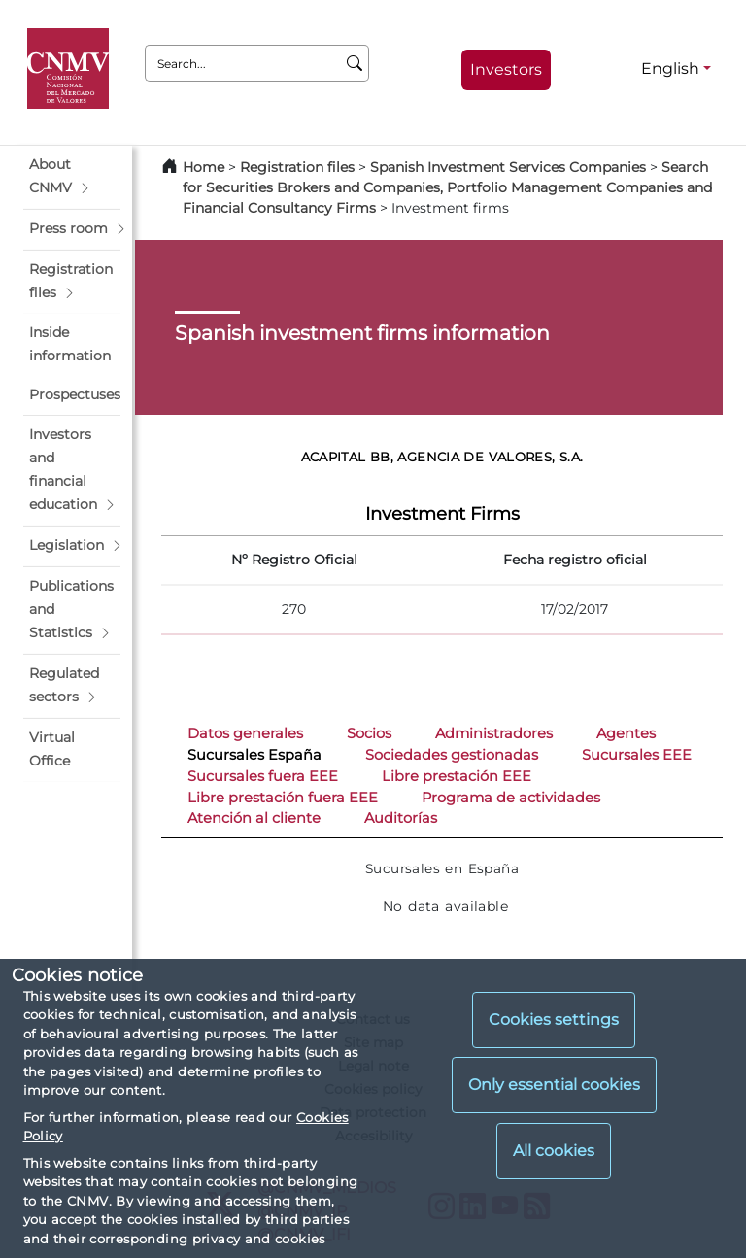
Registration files (297, 167)
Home (203, 167)
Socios (369, 733)
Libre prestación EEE (456, 776)
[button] (71, 177)
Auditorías (400, 818)
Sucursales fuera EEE (262, 776)
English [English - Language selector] (670, 68)
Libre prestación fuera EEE (282, 797)
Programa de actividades (511, 797)
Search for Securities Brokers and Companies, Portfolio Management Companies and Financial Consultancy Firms (447, 187)
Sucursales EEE (637, 755)
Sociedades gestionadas (451, 755)
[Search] (355, 63)
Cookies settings (554, 1019)
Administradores (494, 733)
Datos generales (245, 733)
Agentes (626, 733)
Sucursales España (254, 755)
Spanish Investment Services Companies (508, 167)
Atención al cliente (254, 818)
